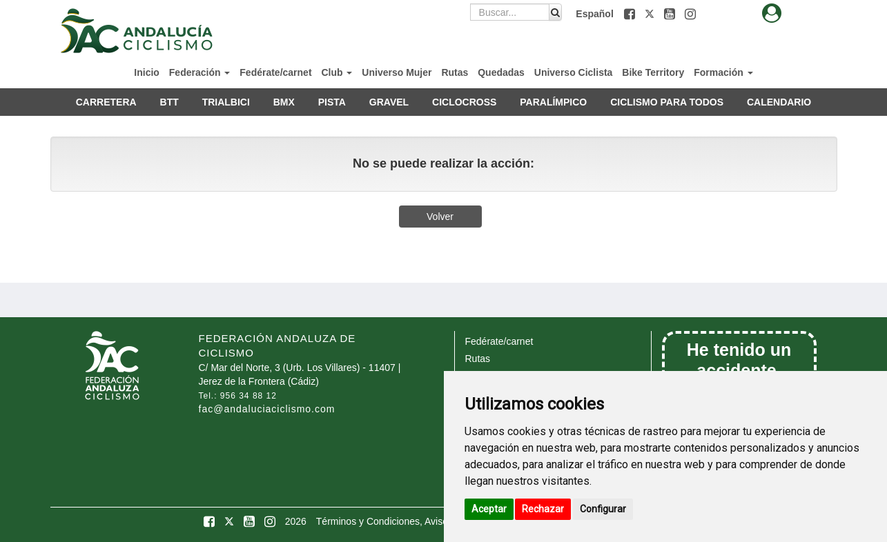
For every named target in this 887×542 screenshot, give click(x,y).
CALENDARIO (779, 102)
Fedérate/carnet (275, 72)
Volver (440, 216)
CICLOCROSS (464, 102)
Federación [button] (200, 72)
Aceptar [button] (489, 508)
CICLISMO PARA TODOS (666, 102)
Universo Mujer (396, 72)
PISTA (332, 102)
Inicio (146, 72)
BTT (169, 102)
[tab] (772, 13)
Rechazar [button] (543, 508)
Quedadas (501, 72)
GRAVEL (389, 102)
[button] (631, 14)
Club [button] (336, 72)
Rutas (454, 72)
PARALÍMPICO (553, 102)
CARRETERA (106, 102)
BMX (284, 102)
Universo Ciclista (573, 72)
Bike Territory (653, 72)
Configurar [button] (603, 508)
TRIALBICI (226, 102)
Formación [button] (723, 72)
